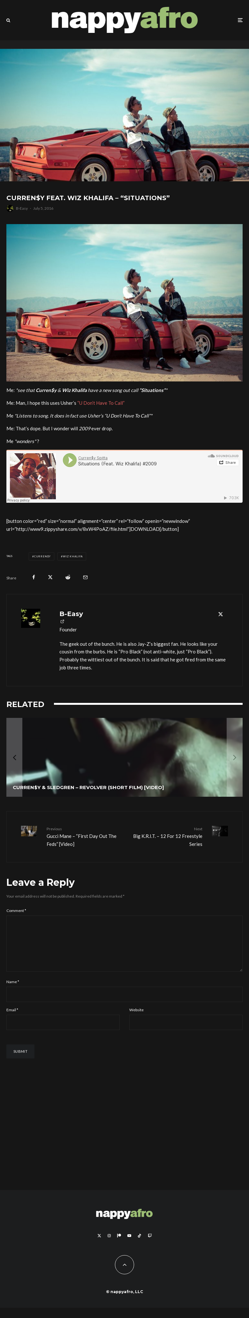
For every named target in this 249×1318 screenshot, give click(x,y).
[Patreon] (119, 1246)
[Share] (33, 577)
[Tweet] (50, 577)
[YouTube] (129, 1246)
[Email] (85, 577)
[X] (99, 1246)
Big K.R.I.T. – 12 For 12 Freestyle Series (165, 836)
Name (12, 992)
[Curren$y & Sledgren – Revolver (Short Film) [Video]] (124, 757)
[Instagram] (109, 1246)
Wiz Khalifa (73, 556)
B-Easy (22, 208)
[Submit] (67, 577)
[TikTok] (139, 1246)
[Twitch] (150, 1246)
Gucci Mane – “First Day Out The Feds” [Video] (83, 836)
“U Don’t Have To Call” (100, 403)
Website (136, 1020)
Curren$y (42, 556)
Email (12, 1020)
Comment (16, 910)
